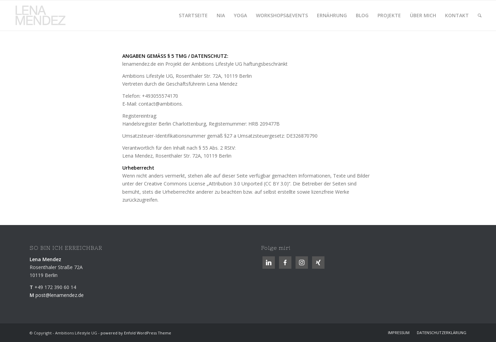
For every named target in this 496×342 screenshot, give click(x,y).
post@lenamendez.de (59, 295)
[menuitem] (193, 15)
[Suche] (479, 15)
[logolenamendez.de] (43, 15)
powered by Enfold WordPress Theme (136, 332)
